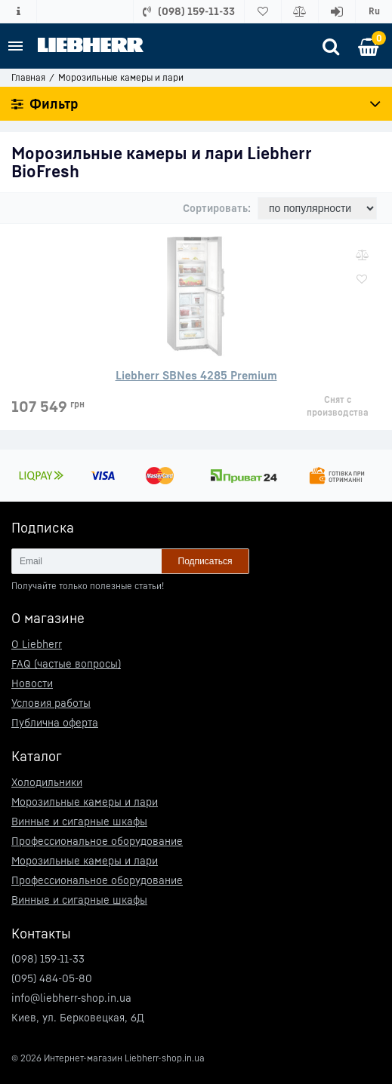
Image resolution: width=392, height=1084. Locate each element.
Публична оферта (54, 722)
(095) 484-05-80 (51, 978)
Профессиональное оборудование (97, 840)
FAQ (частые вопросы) (66, 663)
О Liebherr (36, 643)
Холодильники (46, 781)
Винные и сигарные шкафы (79, 821)
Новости (32, 683)
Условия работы (51, 702)
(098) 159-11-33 (48, 958)
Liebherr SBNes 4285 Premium (196, 375)
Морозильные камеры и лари (84, 801)
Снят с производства (338, 406)
